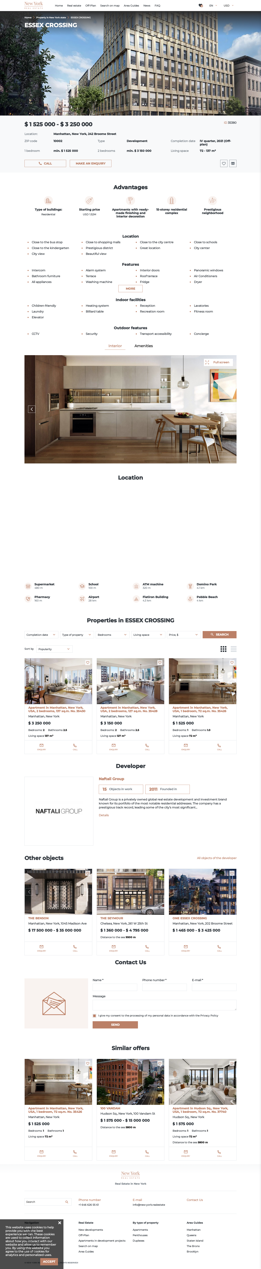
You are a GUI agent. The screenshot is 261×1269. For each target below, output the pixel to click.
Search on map (88, 1246)
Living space (141, 634)
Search (222, 634)
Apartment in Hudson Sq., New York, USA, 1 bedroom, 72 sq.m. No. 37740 (200, 1110)
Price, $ (173, 634)
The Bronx (193, 1246)
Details (104, 815)
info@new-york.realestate (149, 1204)
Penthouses (140, 1235)
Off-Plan (83, 1235)
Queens (191, 1235)
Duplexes (138, 1240)
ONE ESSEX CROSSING (190, 918)
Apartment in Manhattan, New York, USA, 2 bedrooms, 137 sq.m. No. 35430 (56, 709)
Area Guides (86, 1251)
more (130, 288)
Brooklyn (192, 1251)
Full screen (221, 362)
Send (115, 1024)
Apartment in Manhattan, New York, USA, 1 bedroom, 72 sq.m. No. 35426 (200, 709)
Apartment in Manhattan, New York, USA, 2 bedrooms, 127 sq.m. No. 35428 (129, 709)
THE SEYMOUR (111, 918)
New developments (90, 1229)
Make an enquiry (90, 163)
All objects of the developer (217, 858)
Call (48, 163)
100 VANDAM (110, 1108)
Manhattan (193, 1229)
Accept (49, 1261)
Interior (115, 346)
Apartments (140, 1229)
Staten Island (195, 1240)
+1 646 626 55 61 (88, 1204)
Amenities (143, 346)
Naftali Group (111, 779)
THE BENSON (38, 918)
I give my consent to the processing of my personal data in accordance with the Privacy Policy (158, 1015)
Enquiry (41, 749)
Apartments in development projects (101, 1240)
